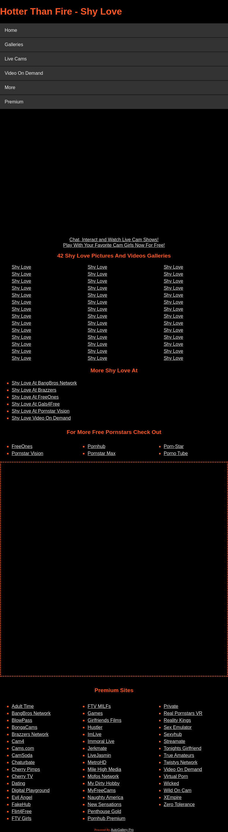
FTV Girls (22, 818)
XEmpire (173, 797)
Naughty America (105, 797)
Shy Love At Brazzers (34, 390)
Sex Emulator (178, 727)
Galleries (14, 44)
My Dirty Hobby (103, 783)
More (10, 87)
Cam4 (18, 741)
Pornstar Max (101, 453)
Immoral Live (101, 741)
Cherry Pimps (26, 769)
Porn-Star (174, 446)
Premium (14, 101)
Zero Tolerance (179, 804)
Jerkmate (97, 748)
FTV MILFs (99, 706)
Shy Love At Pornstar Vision (40, 411)
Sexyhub (173, 734)
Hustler (95, 727)
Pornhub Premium (106, 818)
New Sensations (104, 804)
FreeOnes (22, 446)
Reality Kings (177, 720)
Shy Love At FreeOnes (35, 397)
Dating (18, 783)
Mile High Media (104, 769)
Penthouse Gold (104, 811)
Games (95, 713)
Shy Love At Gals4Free (36, 404)
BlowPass (22, 720)
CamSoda (22, 755)
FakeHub (21, 804)
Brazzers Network (30, 734)
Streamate (174, 741)
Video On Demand (24, 73)
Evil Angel (22, 797)
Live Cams (16, 58)
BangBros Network (31, 713)
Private (171, 706)
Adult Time (23, 706)
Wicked (171, 783)
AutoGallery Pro (122, 829)
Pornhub (96, 446)
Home (11, 30)
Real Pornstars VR (183, 713)
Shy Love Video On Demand (41, 418)
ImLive (94, 734)
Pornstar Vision (27, 453)
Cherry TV (22, 776)
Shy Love (21, 267)
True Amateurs (179, 755)
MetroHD (97, 762)
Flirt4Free (22, 811)
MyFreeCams (102, 790)
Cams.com (23, 748)
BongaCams (24, 727)
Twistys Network (181, 762)
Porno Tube (176, 453)
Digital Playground (31, 790)
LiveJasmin (99, 755)
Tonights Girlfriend (182, 748)
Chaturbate (23, 762)
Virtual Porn (176, 776)
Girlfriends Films (104, 720)
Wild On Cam (178, 790)
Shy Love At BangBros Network (44, 383)
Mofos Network (103, 776)
